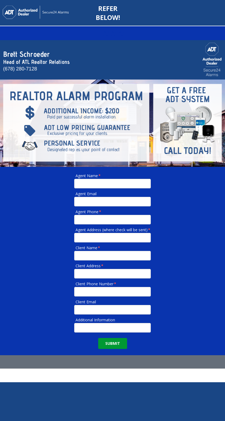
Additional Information (95, 319)
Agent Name (88, 175)
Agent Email (86, 193)
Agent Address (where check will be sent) (113, 229)
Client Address (90, 265)
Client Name (88, 247)
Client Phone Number (96, 283)
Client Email (86, 301)
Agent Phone (89, 211)
